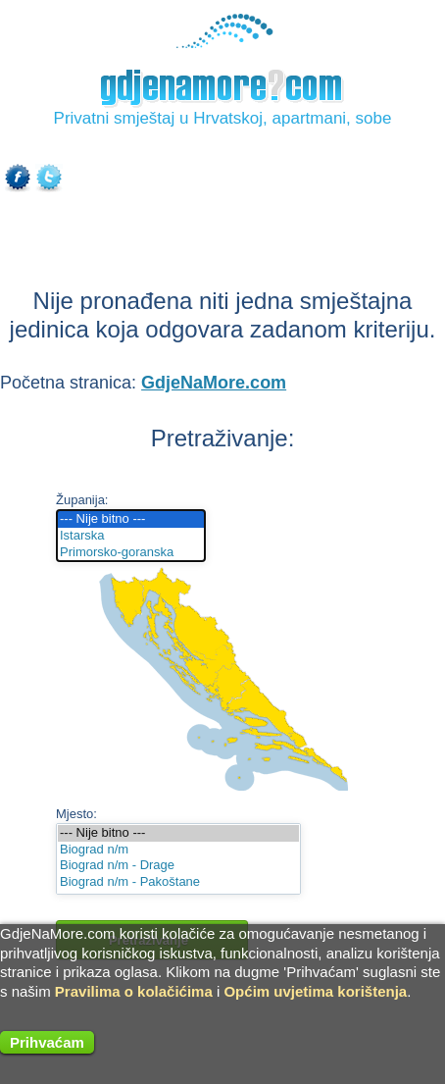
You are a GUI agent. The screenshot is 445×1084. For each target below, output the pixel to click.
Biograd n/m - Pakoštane (178, 882)
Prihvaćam (47, 1042)
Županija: (82, 499)
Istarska (131, 536)
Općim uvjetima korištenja (315, 991)
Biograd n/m (178, 850)
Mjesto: (76, 813)
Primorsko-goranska (131, 552)
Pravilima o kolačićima (134, 991)
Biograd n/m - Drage (178, 865)
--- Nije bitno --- (131, 519)
